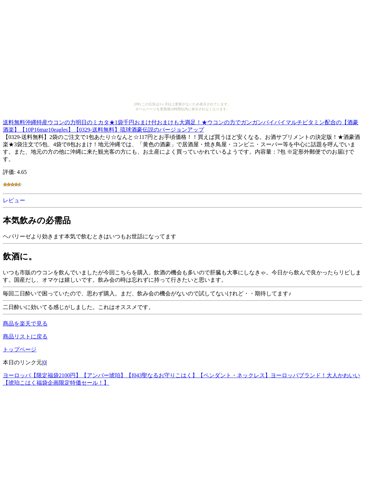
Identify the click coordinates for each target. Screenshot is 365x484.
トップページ (19, 349)
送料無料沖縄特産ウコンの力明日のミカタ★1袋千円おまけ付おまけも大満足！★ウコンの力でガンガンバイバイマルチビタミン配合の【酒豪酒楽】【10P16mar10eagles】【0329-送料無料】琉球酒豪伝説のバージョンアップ (180, 125)
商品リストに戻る (25, 336)
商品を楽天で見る (25, 324)
